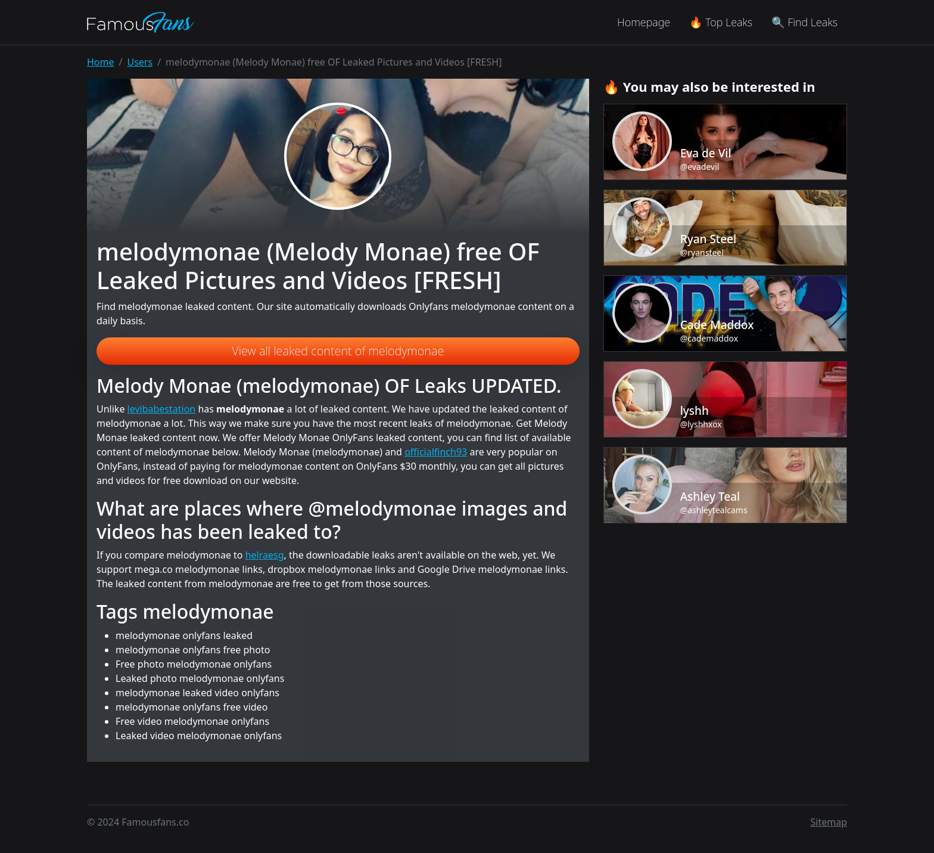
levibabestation (161, 408)
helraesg (264, 555)
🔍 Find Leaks (804, 22)
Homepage (643, 22)
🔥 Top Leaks (720, 22)
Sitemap (829, 822)
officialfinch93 (435, 451)
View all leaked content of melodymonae (338, 351)
